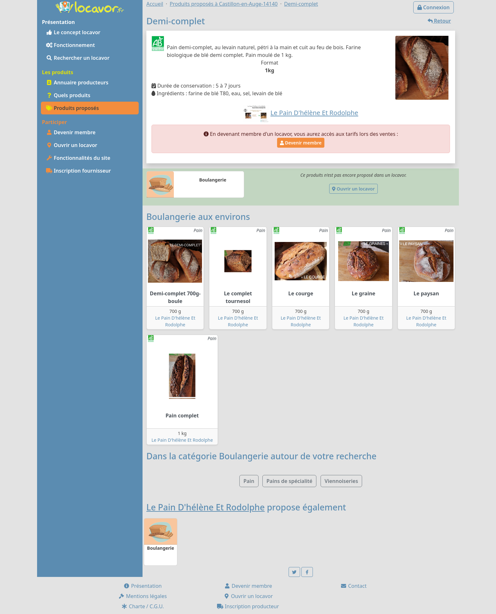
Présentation (142, 585)
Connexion (433, 7)
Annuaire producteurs (77, 82)
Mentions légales (142, 596)
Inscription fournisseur (78, 170)
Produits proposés (72, 108)
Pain (249, 481)
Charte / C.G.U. (142, 606)
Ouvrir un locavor (71, 145)
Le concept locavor (73, 32)
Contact (353, 585)
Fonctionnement (70, 45)
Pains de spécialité (290, 481)
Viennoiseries (341, 481)
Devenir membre (71, 132)
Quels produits (68, 95)
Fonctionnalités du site (78, 157)
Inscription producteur (248, 606)
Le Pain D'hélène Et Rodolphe (182, 440)
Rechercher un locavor (78, 57)
